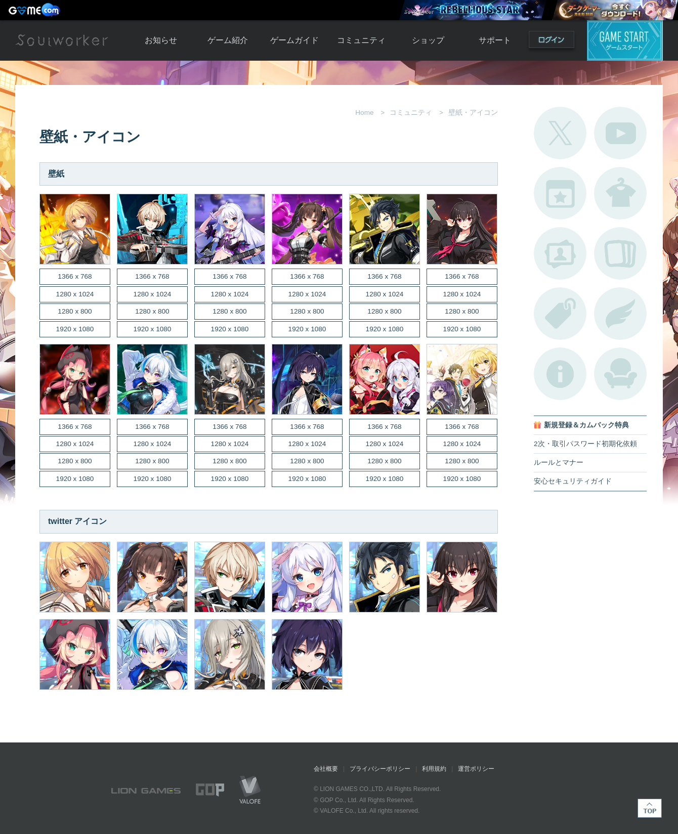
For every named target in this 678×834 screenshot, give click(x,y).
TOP (650, 808)
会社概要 (326, 768)
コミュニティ (361, 40)
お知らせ (161, 40)
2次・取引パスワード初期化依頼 (585, 444)
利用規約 (434, 768)
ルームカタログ (620, 373)
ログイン (551, 41)
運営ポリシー (476, 768)
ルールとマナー (558, 462)
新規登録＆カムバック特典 (586, 425)
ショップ (428, 40)
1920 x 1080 (75, 329)
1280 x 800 (75, 311)
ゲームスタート (625, 40)
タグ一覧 (560, 313)
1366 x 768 (75, 276)
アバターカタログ (620, 193)
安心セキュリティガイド (573, 481)
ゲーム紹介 (227, 40)
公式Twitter (560, 133)
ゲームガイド (294, 40)
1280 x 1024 (75, 294)
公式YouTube (620, 133)
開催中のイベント (560, 193)
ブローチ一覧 (620, 313)
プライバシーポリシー (380, 768)
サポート (495, 40)
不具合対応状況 (560, 373)
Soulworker (61, 40)
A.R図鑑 (620, 253)
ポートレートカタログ (560, 253)
